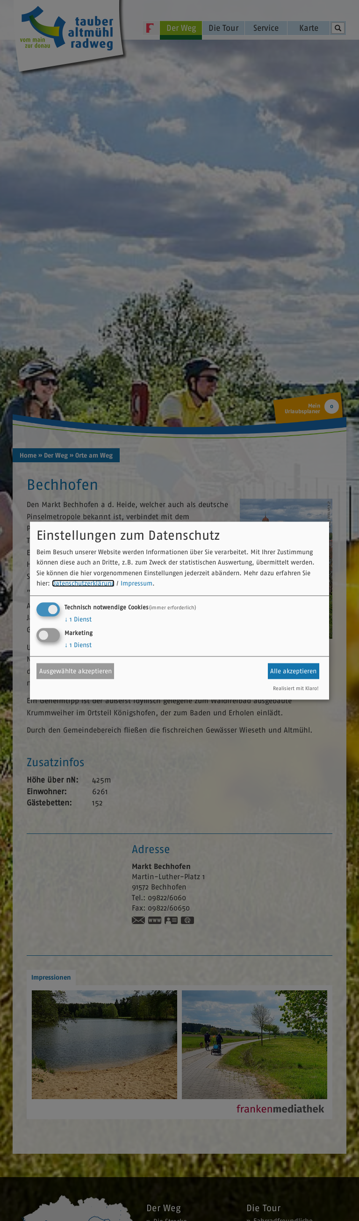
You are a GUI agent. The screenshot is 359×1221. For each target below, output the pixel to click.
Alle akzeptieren (293, 671)
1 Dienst (78, 619)
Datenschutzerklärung (83, 583)
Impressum (136, 583)
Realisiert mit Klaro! (296, 688)
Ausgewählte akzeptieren (75, 671)
